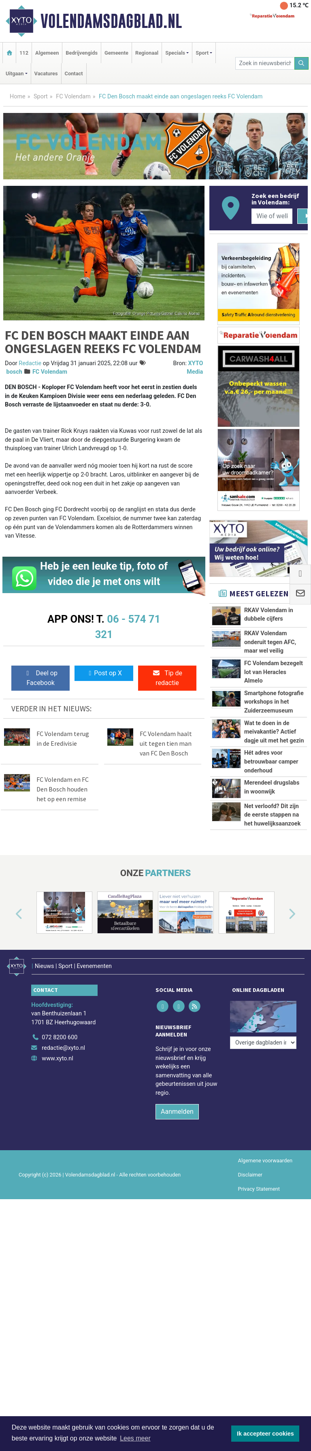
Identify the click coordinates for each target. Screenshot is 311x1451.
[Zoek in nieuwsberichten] (264, 63)
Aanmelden (177, 1111)
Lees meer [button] (135, 1438)
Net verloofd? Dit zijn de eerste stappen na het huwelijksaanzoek (272, 815)
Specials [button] (175, 53)
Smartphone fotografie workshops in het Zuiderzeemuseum (274, 702)
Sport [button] (202, 53)
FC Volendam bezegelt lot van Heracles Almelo (273, 672)
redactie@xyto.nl (63, 1048)
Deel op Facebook (41, 678)
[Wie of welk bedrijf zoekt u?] (271, 216)
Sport (41, 96)
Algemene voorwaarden (265, 1160)
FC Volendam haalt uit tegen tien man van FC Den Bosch (166, 743)
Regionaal (146, 53)
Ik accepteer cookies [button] (265, 1433)
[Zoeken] (301, 63)
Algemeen (47, 53)
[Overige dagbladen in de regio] (263, 1042)
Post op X (104, 673)
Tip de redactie (167, 678)
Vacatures (46, 73)
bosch (14, 371)
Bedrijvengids (82, 53)
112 (23, 53)
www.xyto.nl (57, 1058)
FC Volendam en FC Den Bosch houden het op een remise (62, 789)
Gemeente (116, 53)
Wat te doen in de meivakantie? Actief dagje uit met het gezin (274, 732)
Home (18, 96)
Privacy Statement (259, 1189)
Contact (74, 73)
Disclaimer (250, 1175)
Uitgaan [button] (14, 73)
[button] (9, 914)
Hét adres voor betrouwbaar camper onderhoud (271, 761)
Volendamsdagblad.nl (111, 21)
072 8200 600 (59, 1037)
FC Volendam (73, 96)
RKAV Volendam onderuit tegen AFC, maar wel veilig (270, 642)
